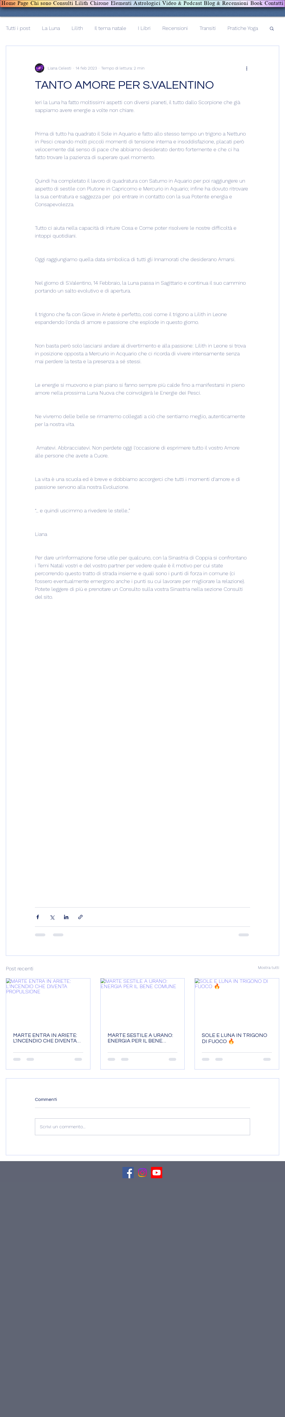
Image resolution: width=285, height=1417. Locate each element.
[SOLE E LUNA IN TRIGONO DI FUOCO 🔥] (237, 1002)
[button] (272, 28)
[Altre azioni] (246, 68)
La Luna (51, 28)
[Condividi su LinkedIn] (66, 917)
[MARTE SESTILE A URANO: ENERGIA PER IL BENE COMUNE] (143, 1002)
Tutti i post (18, 28)
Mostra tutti (268, 967)
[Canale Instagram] (142, 1172)
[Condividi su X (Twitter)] (52, 917)
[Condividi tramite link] (80, 917)
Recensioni (175, 28)
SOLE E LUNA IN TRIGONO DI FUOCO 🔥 (234, 1038)
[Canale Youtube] (156, 1172)
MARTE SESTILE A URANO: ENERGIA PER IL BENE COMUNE (140, 1038)
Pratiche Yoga (242, 28)
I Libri (144, 28)
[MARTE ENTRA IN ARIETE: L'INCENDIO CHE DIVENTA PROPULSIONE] (48, 1002)
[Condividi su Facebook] (37, 917)
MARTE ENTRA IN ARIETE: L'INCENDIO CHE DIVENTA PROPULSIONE (45, 1038)
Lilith (77, 28)
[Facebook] (128, 1172)
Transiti (208, 28)
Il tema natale (110, 28)
